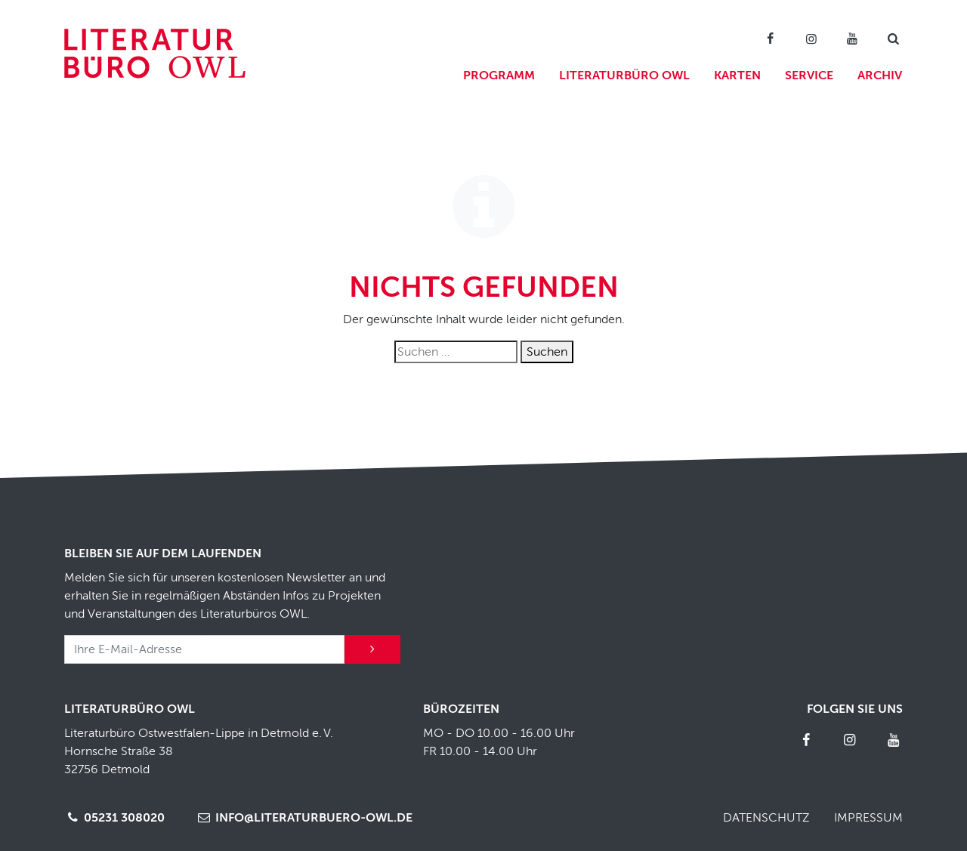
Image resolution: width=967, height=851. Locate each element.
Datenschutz (766, 818)
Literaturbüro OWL (624, 75)
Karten (737, 75)
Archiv (879, 75)
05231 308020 (114, 818)
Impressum (868, 818)
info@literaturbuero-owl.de (303, 818)
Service (809, 75)
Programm (499, 75)
